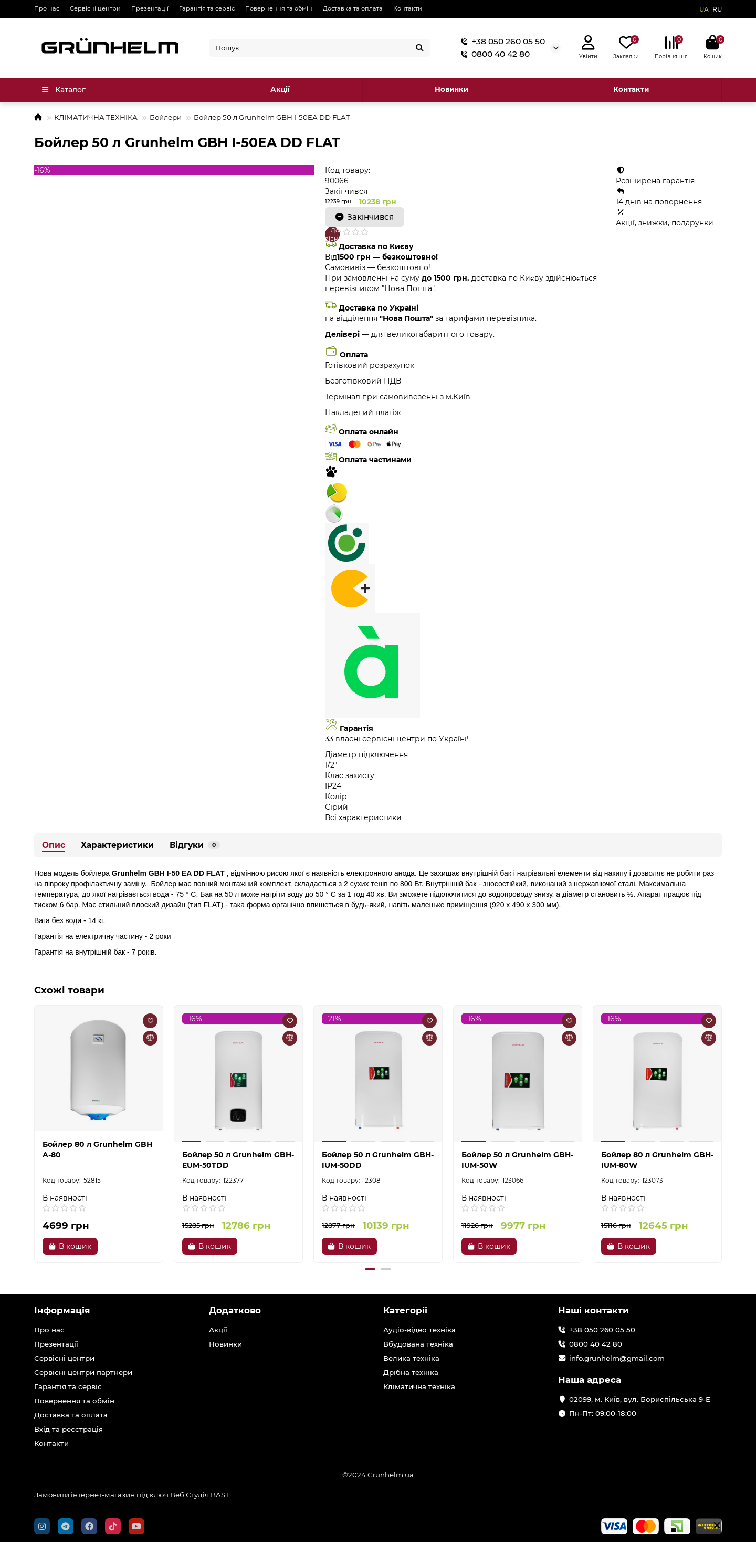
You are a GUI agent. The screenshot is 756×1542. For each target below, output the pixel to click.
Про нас (46, 8)
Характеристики (117, 845)
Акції (280, 89)
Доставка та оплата (353, 8)
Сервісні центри (95, 8)
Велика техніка (411, 1358)
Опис (53, 845)
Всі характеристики (363, 817)
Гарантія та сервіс (207, 8)
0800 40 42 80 (493, 54)
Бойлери (166, 117)
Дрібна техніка (410, 1372)
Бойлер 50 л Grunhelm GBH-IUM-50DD (378, 1160)
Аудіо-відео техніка (419, 1330)
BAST (220, 1495)
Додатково (235, 1310)
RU (717, 9)
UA (704, 9)
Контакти (407, 8)
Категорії (405, 1310)
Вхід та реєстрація (68, 1429)
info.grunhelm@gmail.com (617, 1358)
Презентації (150, 8)
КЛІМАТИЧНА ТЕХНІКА (96, 117)
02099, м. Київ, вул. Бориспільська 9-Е (639, 1399)
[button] (370, 1269)
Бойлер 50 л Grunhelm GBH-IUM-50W (517, 1160)
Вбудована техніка (418, 1344)
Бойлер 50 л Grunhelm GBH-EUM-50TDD (238, 1160)
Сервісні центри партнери (83, 1372)
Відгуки (195, 845)
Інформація (62, 1310)
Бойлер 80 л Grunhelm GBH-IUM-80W (657, 1160)
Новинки (451, 89)
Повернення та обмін (278, 8)
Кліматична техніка (419, 1386)
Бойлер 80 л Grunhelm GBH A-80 (97, 1150)
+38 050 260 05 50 (501, 41)
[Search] (320, 48)
